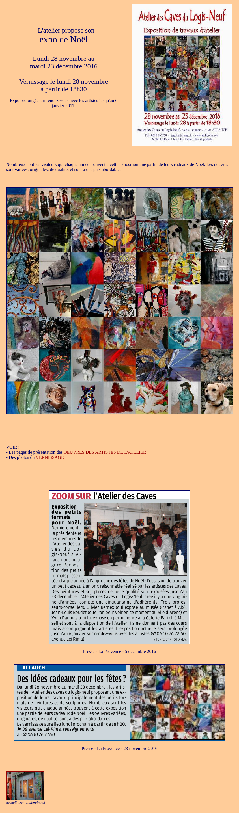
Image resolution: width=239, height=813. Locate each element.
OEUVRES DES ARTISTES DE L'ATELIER (105, 452)
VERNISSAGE (50, 457)
